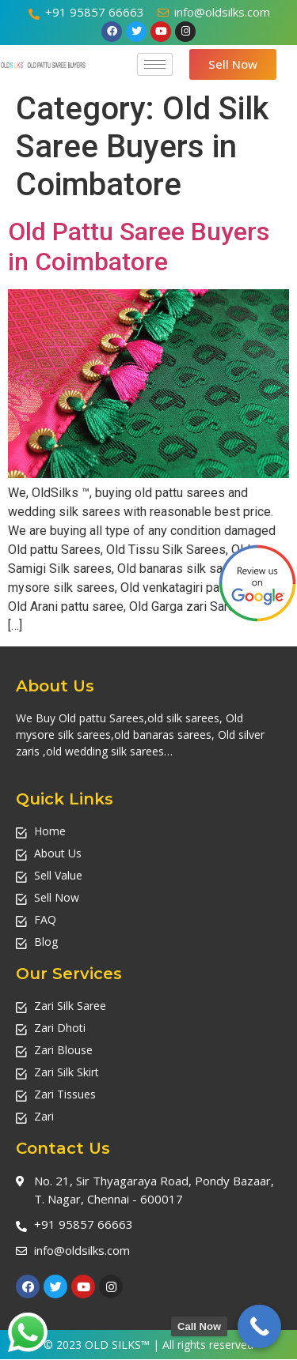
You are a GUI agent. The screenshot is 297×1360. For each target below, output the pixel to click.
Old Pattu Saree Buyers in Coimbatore (138, 247)
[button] (232, 64)
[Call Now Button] (259, 1326)
